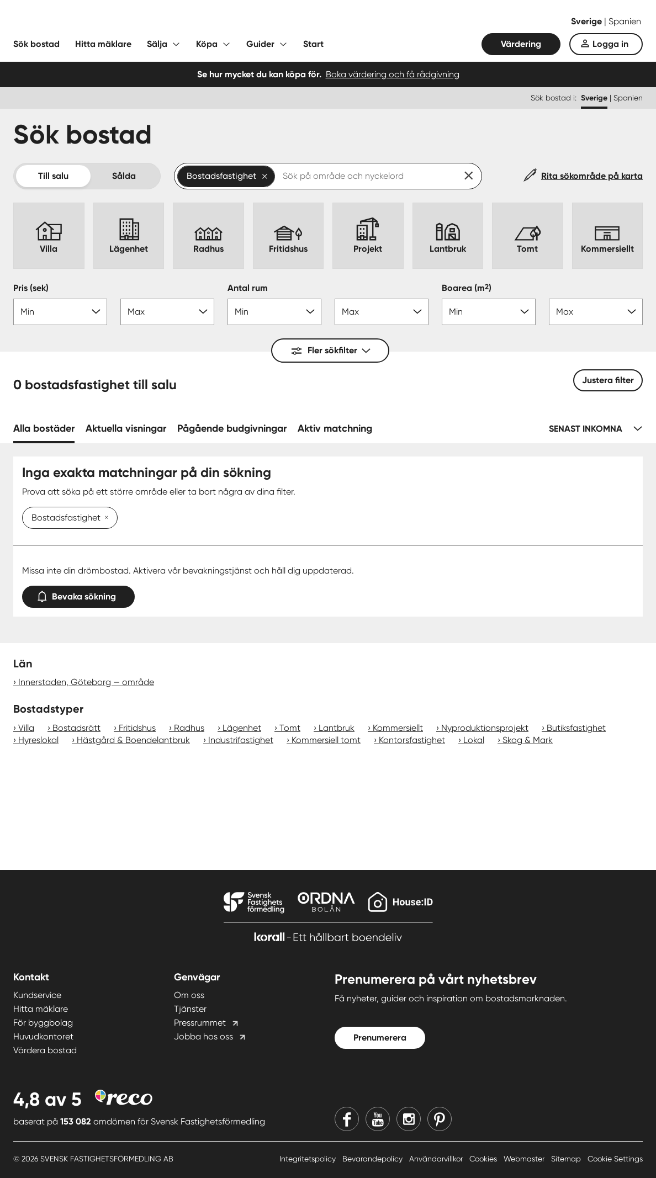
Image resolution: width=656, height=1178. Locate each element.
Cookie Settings (615, 1158)
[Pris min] (60, 312)
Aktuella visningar (126, 428)
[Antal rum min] (274, 312)
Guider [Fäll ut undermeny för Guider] (260, 44)
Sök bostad (36, 44)
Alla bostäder (44, 428)
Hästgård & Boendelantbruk (133, 740)
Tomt (289, 728)
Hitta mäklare (103, 44)
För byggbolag (43, 1022)
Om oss (189, 995)
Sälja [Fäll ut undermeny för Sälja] (157, 44)
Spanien (625, 21)
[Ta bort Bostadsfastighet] (104, 518)
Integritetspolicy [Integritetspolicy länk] (308, 1158)
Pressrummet (200, 1022)
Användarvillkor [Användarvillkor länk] (437, 1158)
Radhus (189, 728)
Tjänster (190, 1009)
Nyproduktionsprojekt (484, 728)
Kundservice (37, 995)
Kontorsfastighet (412, 740)
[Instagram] (408, 1119)
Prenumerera (379, 1037)
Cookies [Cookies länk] (484, 1158)
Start (313, 44)
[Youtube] (378, 1119)
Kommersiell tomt (326, 740)
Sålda (124, 176)
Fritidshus (137, 728)
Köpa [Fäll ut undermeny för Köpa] (207, 44)
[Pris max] (167, 312)
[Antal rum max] (381, 312)
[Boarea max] (596, 312)
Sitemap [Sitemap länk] (567, 1158)
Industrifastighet (240, 740)
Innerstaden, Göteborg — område (86, 682)
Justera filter (608, 380)
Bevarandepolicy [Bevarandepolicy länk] (373, 1158)
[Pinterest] (439, 1119)
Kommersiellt (398, 728)
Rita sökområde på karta (592, 176)
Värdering (521, 44)
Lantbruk (337, 728)
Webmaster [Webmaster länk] (525, 1158)
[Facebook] (347, 1119)
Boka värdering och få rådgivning (392, 74)
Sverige (587, 21)
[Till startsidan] (123, 22)
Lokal (473, 740)
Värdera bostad (45, 1050)
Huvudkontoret (43, 1036)
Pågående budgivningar (232, 428)
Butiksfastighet (576, 728)
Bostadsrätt (76, 728)
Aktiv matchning (335, 428)
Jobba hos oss (203, 1036)
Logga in (610, 44)
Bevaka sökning (78, 594)
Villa (26, 728)
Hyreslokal (38, 740)
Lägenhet (242, 728)
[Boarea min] (489, 312)
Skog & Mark (527, 740)
